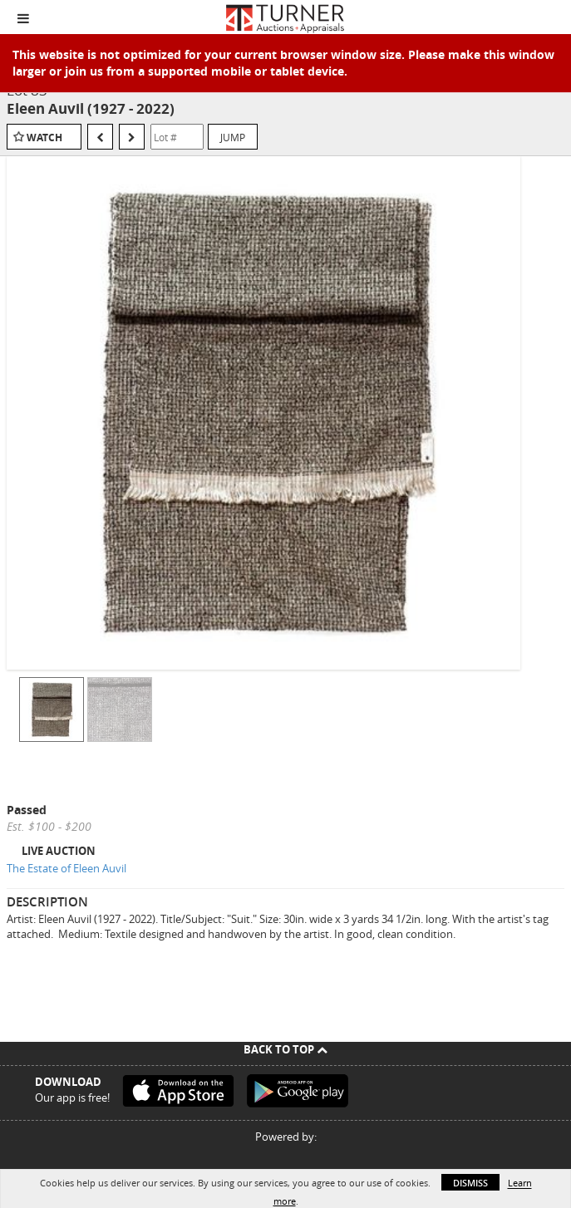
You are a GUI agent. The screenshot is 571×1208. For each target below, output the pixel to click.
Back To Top (285, 1049)
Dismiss (470, 1182)
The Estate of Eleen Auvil (66, 868)
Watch (44, 137)
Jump (232, 137)
